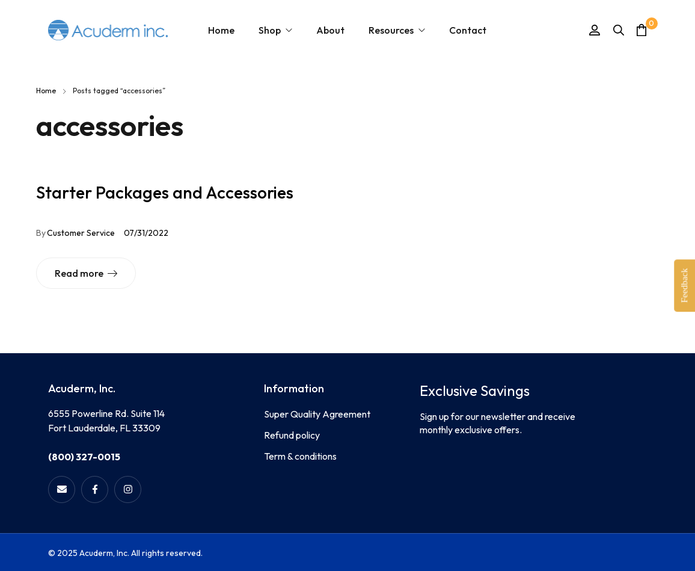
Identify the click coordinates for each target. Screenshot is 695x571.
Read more (79, 273)
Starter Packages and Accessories (164, 192)
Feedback (684, 285)
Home (46, 90)
